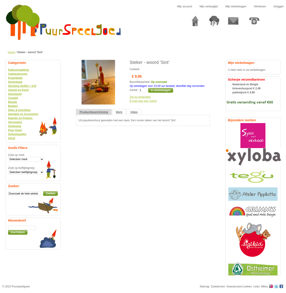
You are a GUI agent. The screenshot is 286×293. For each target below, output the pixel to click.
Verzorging (15, 122)
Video (134, 112)
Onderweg (14, 126)
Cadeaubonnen (17, 73)
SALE (11, 138)
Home (11, 52)
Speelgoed (15, 94)
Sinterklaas (15, 82)
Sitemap (205, 286)
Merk (119, 112)
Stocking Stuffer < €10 (22, 86)
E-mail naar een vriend (143, 101)
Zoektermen (218, 286)
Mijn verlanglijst (209, 6)
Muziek (12, 102)
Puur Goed (15, 130)
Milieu (264, 286)
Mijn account (184, 6)
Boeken (13, 106)
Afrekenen (260, 6)
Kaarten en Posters (20, 118)
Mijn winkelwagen (235, 6)
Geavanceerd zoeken (239, 286)
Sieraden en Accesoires (23, 114)
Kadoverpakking (18, 69)
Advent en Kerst (18, 90)
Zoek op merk (16, 155)
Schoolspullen (17, 134)
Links (256, 286)
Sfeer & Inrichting (19, 110)
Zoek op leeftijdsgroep (21, 168)
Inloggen (278, 6)
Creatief (13, 98)
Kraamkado (15, 78)
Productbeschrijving (94, 112)
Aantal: (134, 90)
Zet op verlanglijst (140, 96)
